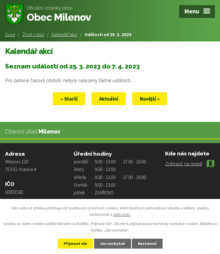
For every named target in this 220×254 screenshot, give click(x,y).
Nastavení (147, 243)
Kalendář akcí (64, 34)
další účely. (122, 214)
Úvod (10, 34)
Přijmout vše (75, 243)
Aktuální (108, 98)
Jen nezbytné (112, 243)
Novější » (149, 98)
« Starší (69, 98)
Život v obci (33, 34)
